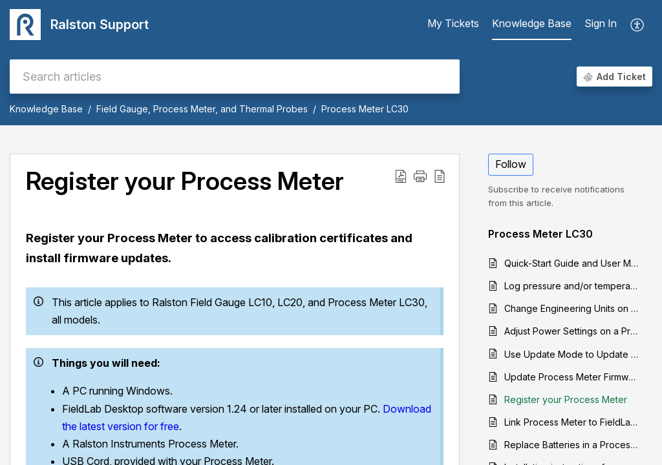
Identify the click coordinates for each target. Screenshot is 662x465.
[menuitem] (600, 24)
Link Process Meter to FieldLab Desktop (571, 422)
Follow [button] (510, 164)
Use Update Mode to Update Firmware (571, 354)
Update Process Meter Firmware (571, 376)
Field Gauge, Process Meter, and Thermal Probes (202, 108)
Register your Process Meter (565, 399)
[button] (637, 24)
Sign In (600, 23)
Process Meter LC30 (365, 108)
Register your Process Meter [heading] (185, 181)
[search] (235, 76)
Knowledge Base (46, 108)
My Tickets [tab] (453, 23)
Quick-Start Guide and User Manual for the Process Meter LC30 (571, 263)
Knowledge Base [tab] (531, 23)
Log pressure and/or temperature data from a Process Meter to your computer (571, 285)
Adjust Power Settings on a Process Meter (571, 331)
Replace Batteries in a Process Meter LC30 (571, 444)
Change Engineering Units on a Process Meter (571, 308)
